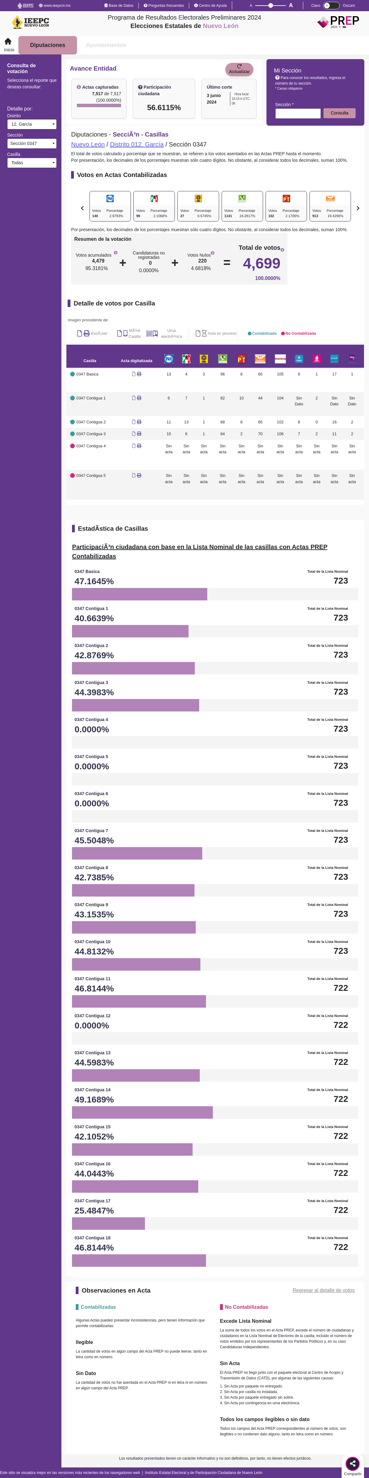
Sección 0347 (23, 143)
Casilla (13, 154)
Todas (16, 162)
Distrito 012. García (137, 144)
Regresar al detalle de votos (324, 1290)
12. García (20, 124)
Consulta (339, 112)
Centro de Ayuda (210, 5)
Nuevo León (88, 144)
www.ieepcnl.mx (54, 5)
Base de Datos (118, 5)
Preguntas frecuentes (164, 5)
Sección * (284, 104)
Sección (15, 135)
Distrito (14, 115)
